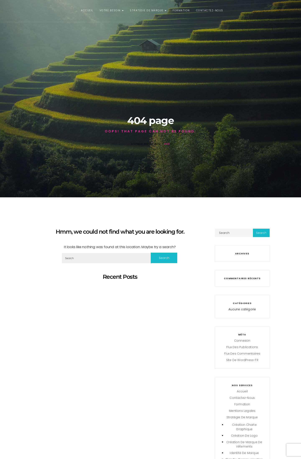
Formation (181, 10)
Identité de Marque (244, 453)
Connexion (242, 341)
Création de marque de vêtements (244, 444)
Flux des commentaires (242, 353)
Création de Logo (244, 436)
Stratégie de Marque (148, 10)
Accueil (87, 10)
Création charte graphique (244, 427)
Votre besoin (111, 10)
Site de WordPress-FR (242, 360)
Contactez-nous (209, 10)
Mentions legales (242, 411)
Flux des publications (242, 347)
